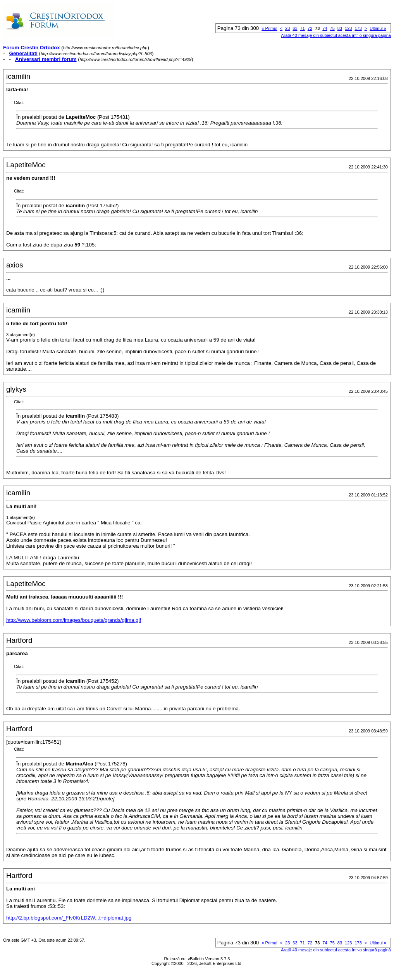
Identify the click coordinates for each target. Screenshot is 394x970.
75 (332, 28)
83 (339, 28)
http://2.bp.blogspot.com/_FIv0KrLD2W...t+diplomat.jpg (68, 918)
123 (348, 28)
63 (294, 28)
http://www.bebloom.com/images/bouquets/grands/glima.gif (73, 620)
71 (302, 28)
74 (324, 28)
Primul (269, 28)
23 (287, 28)
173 (357, 28)
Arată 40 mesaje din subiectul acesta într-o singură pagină (336, 35)
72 (310, 28)
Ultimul (378, 28)
